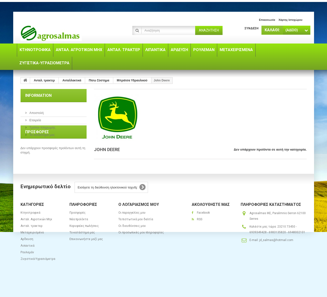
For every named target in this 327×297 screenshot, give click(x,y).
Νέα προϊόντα (78, 233)
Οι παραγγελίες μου (132, 227)
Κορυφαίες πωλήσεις (84, 240)
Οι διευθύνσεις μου (132, 240)
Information (38, 95)
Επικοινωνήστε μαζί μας (86, 253)
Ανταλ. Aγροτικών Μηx (36, 233)
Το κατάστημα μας (42, 133)
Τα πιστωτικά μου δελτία (135, 233)
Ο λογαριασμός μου (138, 218)
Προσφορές (37, 150)
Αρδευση (27, 253)
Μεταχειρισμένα (32, 246)
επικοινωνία (267, 19)
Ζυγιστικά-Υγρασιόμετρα (38, 273)
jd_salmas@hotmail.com (276, 254)
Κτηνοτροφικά (30, 227)
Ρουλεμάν (27, 266)
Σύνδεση (252, 28)
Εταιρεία (35, 118)
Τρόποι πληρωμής (42, 125)
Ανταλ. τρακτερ (32, 240)
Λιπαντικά (27, 260)
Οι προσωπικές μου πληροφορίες (141, 246)
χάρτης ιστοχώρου (291, 19)
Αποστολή (36, 111)
